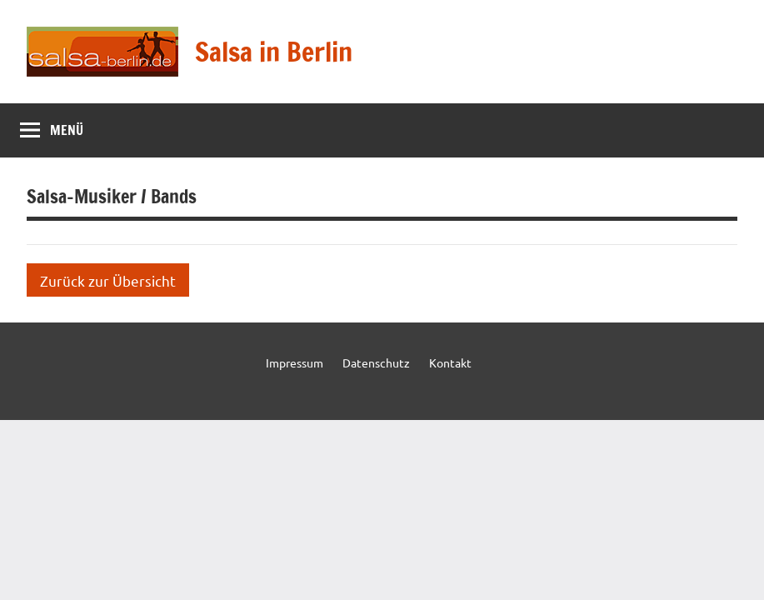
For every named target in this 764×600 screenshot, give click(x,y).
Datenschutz (376, 362)
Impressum (294, 362)
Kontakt (450, 362)
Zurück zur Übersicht (108, 280)
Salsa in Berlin (273, 51)
